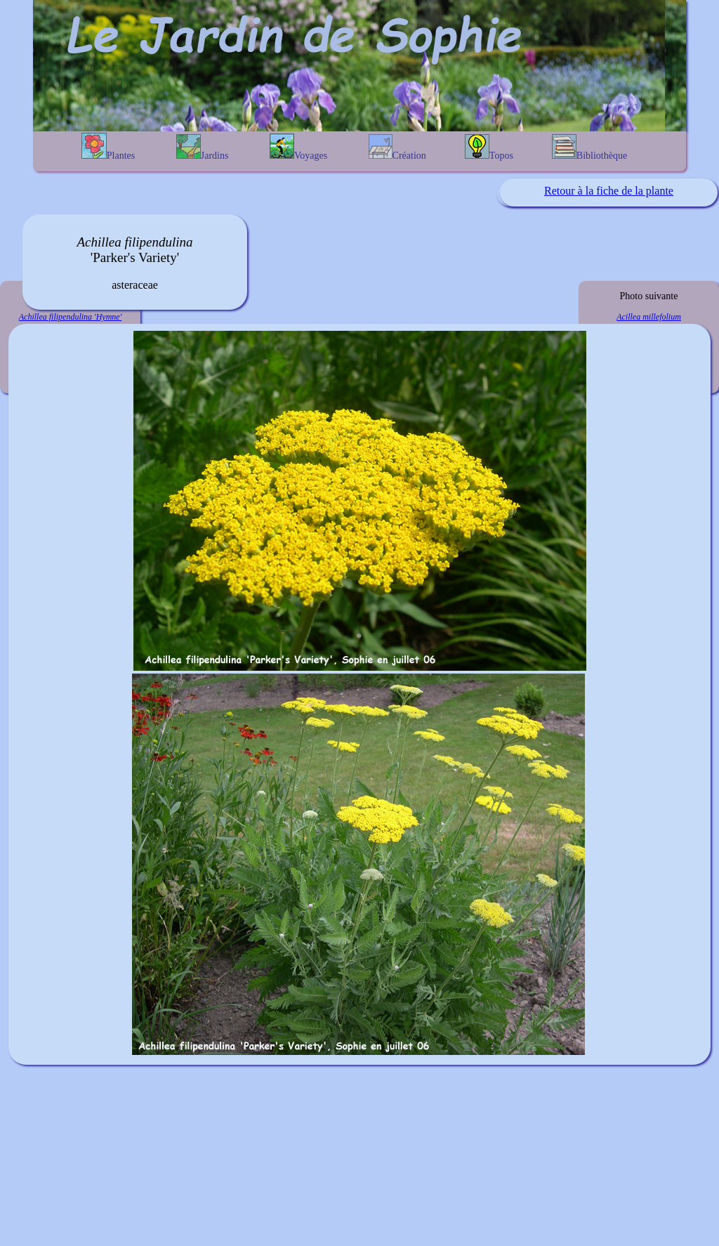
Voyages (298, 147)
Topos (489, 147)
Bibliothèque (589, 147)
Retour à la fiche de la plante (608, 191)
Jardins (202, 147)
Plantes (108, 147)
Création (397, 147)
